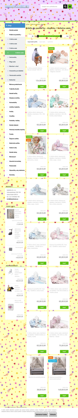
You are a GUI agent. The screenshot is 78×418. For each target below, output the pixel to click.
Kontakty (51, 13)
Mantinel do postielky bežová (37, 377)
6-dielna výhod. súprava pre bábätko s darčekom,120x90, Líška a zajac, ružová (58, 158)
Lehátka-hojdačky (14, 107)
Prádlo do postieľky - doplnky (15, 35)
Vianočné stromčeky (15, 161)
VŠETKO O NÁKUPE (42, 13)
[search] (65, 6)
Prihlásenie (60, 1)
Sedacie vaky (13, 148)
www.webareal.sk (21, 407)
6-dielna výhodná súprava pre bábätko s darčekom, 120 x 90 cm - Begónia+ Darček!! (59, 70)
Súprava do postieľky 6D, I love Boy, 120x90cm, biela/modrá (36, 290)
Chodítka (11, 116)
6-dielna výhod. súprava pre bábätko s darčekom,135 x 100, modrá (36, 114)
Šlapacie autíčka (14, 139)
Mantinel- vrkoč (14, 66)
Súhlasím (52, 414)
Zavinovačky (12, 57)
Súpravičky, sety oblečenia (17, 170)
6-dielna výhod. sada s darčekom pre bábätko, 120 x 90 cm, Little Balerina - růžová (59, 334)
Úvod (28, 24)
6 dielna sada (20, 53)
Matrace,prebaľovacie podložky (15, 85)
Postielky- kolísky (14, 121)
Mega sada (12, 62)
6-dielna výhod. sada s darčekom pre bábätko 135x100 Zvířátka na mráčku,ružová (59, 290)
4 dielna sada (13, 44)
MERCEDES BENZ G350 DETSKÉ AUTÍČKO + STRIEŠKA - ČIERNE (18, 233)
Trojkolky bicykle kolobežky (14, 89)
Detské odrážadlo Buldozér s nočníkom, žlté (18, 288)
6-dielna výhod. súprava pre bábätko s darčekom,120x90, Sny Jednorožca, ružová (36, 158)
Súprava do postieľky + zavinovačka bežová (56, 378)
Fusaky (11, 134)
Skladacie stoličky (14, 98)
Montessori (12, 157)
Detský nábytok (13, 125)
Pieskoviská (12, 166)
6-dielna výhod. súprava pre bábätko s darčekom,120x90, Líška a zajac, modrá (35, 202)
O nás (33, 13)
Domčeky (12, 175)
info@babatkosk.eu (12, 199)
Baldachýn (12, 80)
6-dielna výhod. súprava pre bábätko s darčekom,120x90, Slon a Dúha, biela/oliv (58, 202)
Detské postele (13, 30)
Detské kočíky (13, 93)
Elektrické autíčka (14, 143)
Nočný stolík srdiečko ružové (19, 301)
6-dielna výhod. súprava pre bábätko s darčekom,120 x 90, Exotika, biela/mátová (58, 114)
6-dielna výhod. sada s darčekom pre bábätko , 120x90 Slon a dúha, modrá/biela (36, 246)
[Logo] (17, 6)
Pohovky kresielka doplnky (17, 130)
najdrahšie (50, 42)
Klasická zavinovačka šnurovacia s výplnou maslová (18, 213)
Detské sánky (13, 152)
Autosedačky (13, 102)
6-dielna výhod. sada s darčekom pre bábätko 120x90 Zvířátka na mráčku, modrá (36, 334)
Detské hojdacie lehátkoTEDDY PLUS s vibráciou (18, 272)
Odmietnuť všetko (38, 414)
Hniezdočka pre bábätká (16, 71)
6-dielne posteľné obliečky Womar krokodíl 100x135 (34, 69)
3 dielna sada (13, 39)
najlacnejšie (42, 42)
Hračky (11, 111)
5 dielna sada (13, 48)
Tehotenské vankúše (15, 75)
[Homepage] (28, 13)
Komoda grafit (19, 247)
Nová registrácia (68, 1)
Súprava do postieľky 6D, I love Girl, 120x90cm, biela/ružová (58, 245)
